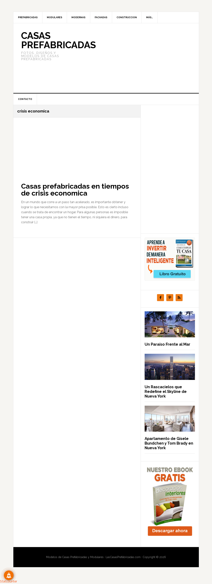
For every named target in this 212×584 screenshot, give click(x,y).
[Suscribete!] (9, 575)
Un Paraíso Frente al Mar (167, 344)
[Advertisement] (135, 58)
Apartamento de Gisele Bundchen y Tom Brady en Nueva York (169, 443)
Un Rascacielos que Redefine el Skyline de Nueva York (166, 391)
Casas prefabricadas (58, 40)
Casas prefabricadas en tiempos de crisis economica (75, 189)
